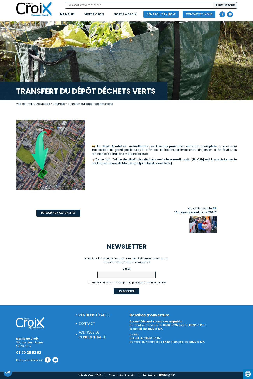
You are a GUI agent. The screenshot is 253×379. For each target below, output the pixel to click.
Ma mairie (67, 14)
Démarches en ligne (161, 14)
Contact (86, 323)
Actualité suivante (195, 210)
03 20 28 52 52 (28, 352)
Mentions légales (94, 315)
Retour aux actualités (58, 213)
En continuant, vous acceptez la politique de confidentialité (127, 282)
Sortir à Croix (125, 14)
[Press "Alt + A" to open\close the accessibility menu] (248, 374)
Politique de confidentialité (92, 335)
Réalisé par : (159, 375)
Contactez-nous (199, 14)
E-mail (127, 268)
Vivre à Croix (94, 14)
